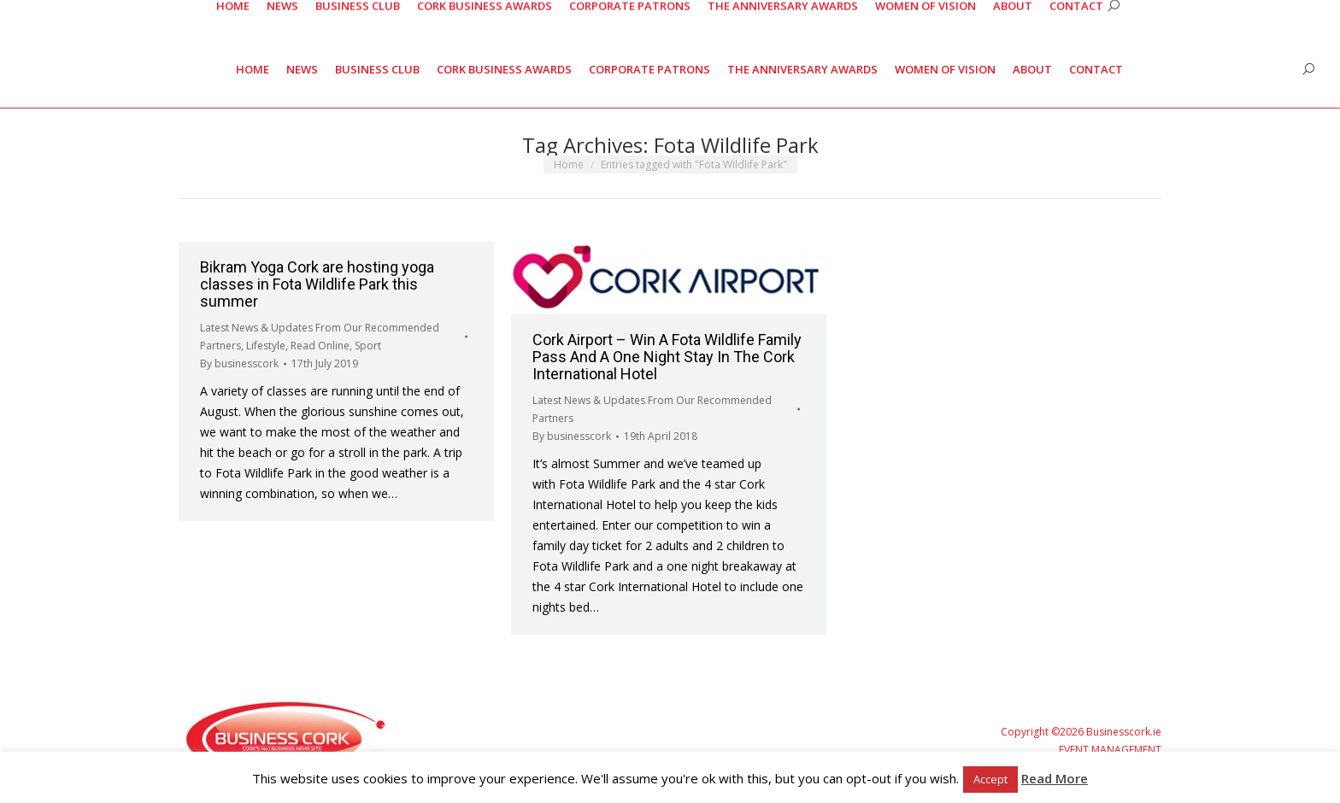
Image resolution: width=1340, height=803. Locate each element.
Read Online (320, 345)
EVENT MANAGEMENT (1110, 749)
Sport (368, 345)
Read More (1054, 778)
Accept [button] (990, 779)
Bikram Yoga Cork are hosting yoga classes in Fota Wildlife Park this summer (317, 284)
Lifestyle (265, 345)
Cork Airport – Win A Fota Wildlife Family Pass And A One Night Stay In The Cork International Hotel (667, 357)
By (239, 363)
